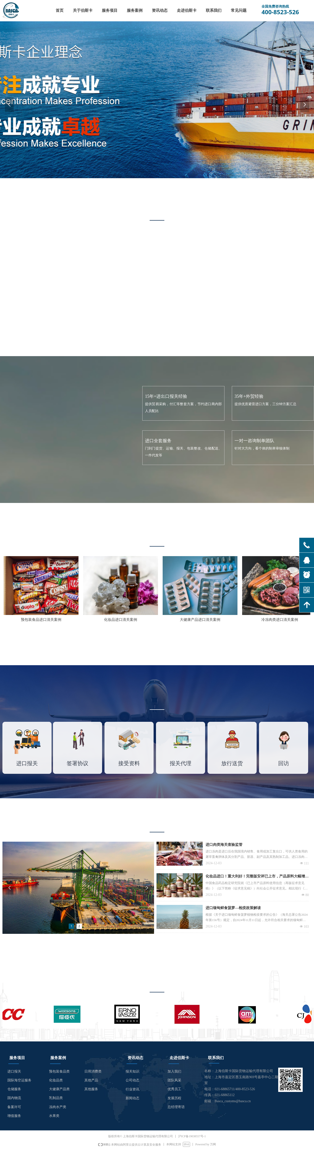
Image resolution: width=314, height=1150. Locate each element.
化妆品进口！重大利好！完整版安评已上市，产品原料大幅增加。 (255, 876)
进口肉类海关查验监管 (224, 845)
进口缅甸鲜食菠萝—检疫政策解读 (233, 908)
